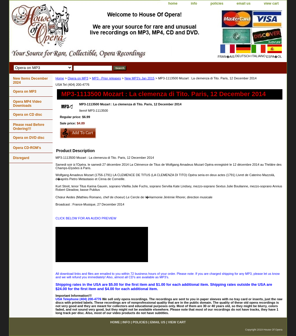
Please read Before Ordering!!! (28, 127)
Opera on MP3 (78, 78)
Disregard (21, 158)
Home (60, 78)
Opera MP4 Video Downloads (27, 104)
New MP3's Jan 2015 (140, 78)
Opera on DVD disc (29, 138)
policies (216, 3)
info (194, 3)
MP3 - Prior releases (106, 78)
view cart (271, 3)
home (172, 3)
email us (244, 3)
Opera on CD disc (27, 115)
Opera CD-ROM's (27, 148)
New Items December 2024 (30, 80)
